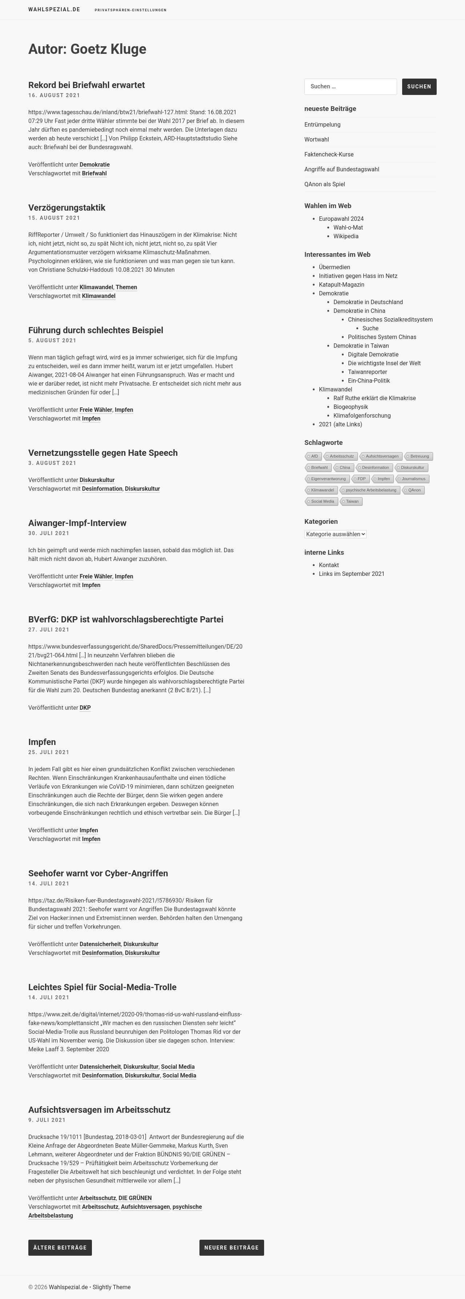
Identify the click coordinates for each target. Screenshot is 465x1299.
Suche (371, 328)
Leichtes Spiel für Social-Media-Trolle (102, 987)
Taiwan (352, 501)
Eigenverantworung (328, 479)
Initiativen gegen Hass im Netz (358, 275)
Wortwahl (316, 139)
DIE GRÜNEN (134, 1198)
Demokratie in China (359, 310)
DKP (85, 707)
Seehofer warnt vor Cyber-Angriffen (98, 873)
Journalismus (413, 479)
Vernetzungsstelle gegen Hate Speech (103, 453)
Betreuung (420, 456)
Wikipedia (346, 236)
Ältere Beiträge (60, 1248)
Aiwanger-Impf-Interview (77, 523)
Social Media (178, 1066)
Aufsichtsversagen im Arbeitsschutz (99, 1110)
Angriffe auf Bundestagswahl (341, 169)
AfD (314, 456)
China (345, 467)
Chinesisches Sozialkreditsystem (390, 319)
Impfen (124, 409)
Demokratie (95, 164)
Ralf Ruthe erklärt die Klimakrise (374, 398)
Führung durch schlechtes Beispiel (95, 330)
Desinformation (102, 488)
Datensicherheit (100, 944)
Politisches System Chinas (382, 337)
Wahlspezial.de (54, 9)
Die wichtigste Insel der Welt (384, 363)
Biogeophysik (350, 406)
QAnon (414, 490)
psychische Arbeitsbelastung (371, 490)
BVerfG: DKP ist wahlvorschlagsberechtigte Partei (125, 619)
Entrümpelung (322, 124)
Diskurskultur (97, 480)
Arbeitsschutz (98, 1198)
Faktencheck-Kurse (328, 154)
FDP (362, 479)
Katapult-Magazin (341, 284)
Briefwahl (94, 173)
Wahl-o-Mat (348, 227)
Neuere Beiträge (232, 1248)
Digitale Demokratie (373, 354)
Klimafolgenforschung (362, 415)
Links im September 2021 (352, 573)
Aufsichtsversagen (145, 1206)
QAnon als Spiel (324, 184)
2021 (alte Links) (340, 424)
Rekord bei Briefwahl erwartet (86, 85)
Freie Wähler (96, 409)
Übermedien (334, 267)
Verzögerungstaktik (66, 208)
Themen (126, 287)
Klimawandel (96, 287)
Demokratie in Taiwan (361, 345)
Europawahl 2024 (341, 218)
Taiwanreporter (367, 371)
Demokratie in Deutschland (368, 302)
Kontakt (329, 565)
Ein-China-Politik (369, 380)
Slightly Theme (112, 1287)
